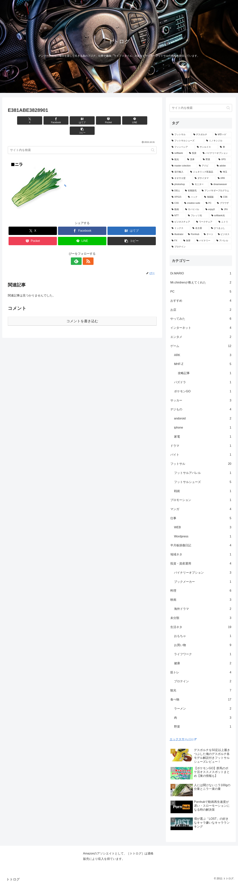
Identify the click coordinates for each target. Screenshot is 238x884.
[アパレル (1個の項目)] (223, 241)
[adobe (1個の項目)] (223, 166)
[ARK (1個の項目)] (224, 178)
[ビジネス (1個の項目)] (224, 234)
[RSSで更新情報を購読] (86, 251)
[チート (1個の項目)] (208, 234)
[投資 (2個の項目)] (193, 153)
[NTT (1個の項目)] (178, 215)
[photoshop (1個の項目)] (179, 184)
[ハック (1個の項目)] (194, 197)
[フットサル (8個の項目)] (180, 134)
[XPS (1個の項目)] (224, 159)
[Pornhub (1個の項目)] (193, 234)
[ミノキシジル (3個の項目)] (218, 141)
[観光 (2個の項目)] (177, 159)
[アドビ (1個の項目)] (205, 166)
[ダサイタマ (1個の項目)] (204, 178)
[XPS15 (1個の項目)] (178, 197)
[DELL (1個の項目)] (176, 191)
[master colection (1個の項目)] (183, 166)
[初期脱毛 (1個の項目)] (191, 191)
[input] (82, 140)
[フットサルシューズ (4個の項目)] (187, 141)
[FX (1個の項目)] (175, 241)
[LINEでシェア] (120, 120)
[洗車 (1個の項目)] (193, 159)
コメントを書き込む (82, 311)
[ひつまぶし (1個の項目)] (220, 228)
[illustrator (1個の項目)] (178, 234)
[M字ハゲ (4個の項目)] (222, 134)
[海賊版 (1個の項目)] (210, 197)
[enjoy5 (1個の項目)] (211, 209)
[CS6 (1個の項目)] (225, 197)
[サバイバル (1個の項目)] (193, 209)
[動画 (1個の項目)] (176, 209)
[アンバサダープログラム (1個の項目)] (216, 191)
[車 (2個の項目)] (225, 147)
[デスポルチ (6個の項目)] (202, 134)
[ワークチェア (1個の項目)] (205, 222)
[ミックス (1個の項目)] (180, 228)
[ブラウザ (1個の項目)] (223, 203)
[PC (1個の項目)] (209, 203)
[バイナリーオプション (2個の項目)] (216, 153)
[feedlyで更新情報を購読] (78, 251)
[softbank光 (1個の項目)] (221, 215)
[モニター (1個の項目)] (199, 184)
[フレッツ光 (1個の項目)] (197, 215)
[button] (145, 120)
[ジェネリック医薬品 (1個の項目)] (203, 172)
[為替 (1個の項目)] (188, 241)
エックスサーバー (183, 739)
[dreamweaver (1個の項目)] (220, 184)
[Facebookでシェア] (45, 120)
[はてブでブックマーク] (70, 120)
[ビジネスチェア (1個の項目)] (182, 222)
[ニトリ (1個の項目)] (224, 222)
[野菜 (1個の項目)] (208, 159)
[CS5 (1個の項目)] (176, 203)
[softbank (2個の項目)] (178, 153)
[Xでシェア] (20, 120)
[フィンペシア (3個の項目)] (182, 147)
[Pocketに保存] (95, 120)
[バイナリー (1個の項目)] (204, 241)
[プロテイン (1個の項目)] (201, 247)
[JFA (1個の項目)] (225, 209)
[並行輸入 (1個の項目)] (179, 172)
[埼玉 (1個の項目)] (225, 172)
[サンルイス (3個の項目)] (206, 147)
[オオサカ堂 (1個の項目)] (181, 178)
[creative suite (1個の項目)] (193, 203)
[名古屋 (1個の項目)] (200, 228)
